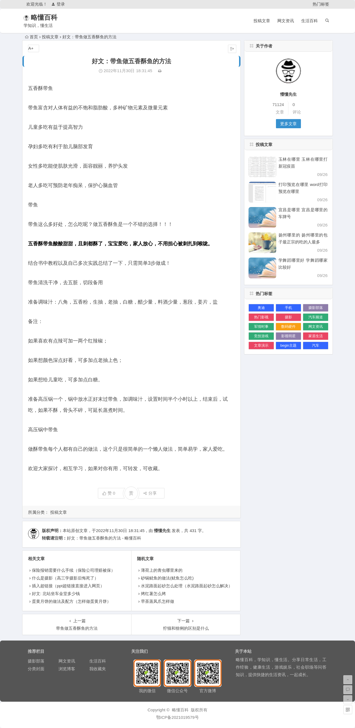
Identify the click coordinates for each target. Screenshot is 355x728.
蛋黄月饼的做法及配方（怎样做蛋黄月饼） (71, 601)
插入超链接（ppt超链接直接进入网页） (68, 585)
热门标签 (321, 4)
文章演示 (261, 345)
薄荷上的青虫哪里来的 (161, 570)
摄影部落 (315, 308)
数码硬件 (288, 326)
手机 (288, 308)
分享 (150, 493)
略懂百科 (52, 17)
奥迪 (261, 308)
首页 (31, 36)
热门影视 (261, 317)
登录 (58, 4)
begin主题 (288, 345)
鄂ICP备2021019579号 (177, 717)
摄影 (288, 317)
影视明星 (288, 336)
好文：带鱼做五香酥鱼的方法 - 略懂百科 (104, 538)
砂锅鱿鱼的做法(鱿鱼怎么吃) (167, 578)
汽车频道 (315, 317)
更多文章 (288, 123)
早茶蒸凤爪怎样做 (157, 601)
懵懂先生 (162, 530)
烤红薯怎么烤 (153, 593)
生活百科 (309, 20)
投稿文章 (261, 20)
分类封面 (36, 668)
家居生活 (315, 336)
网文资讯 (285, 20)
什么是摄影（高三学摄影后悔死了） (65, 578)
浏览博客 (67, 668)
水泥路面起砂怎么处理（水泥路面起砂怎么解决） (186, 585)
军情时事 (261, 326)
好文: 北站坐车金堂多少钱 (56, 593)
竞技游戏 (261, 336)
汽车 (315, 345)
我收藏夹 (97, 668)
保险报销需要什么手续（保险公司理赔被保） (73, 570)
